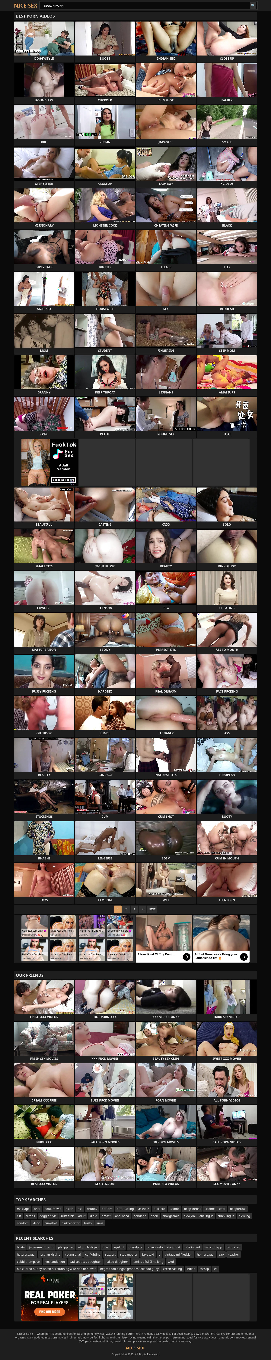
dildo (36, 1223)
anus (99, 1223)
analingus (206, 1216)
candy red (234, 1247)
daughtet (173, 1247)
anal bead (122, 1216)
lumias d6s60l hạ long (148, 1262)
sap (221, 1254)
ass (80, 1209)
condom (23, 1223)
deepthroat (238, 1209)
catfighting (92, 1254)
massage (23, 1209)
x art (106, 1247)
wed (171, 1262)
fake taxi (148, 1254)
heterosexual (26, 1254)
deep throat (192, 1209)
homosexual (205, 1254)
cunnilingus (226, 1216)
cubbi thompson (28, 1262)
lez (215, 1269)
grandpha (135, 1247)
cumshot (51, 1223)
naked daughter (116, 1262)
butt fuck (67, 1216)
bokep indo (155, 1247)
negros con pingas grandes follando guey (129, 1269)
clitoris (30, 1216)
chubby (92, 1209)
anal (37, 1209)
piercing (244, 1216)
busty (88, 1223)
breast (106, 1216)
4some (210, 1209)
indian (191, 1269)
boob (154, 1216)
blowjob (189, 1216)
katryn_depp (213, 1247)
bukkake (159, 1209)
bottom (107, 1209)
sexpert (110, 1254)
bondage (139, 1216)
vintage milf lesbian (178, 1254)
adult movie (53, 1209)
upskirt (119, 1247)
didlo (93, 1216)
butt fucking (125, 1209)
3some (174, 1209)
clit (19, 1216)
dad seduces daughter (85, 1262)
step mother (128, 1254)
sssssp (204, 1269)
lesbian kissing (50, 1254)
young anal (73, 1254)
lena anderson (55, 1262)
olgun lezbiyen (88, 1247)
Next (152, 909)
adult (82, 1216)
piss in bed (192, 1247)
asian (69, 1209)
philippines (66, 1247)
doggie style (48, 1216)
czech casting (172, 1269)
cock (222, 1209)
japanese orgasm (41, 1247)
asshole (143, 1209)
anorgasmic (171, 1216)
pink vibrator (71, 1223)
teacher (233, 1254)
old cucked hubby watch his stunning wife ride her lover (56, 1269)
